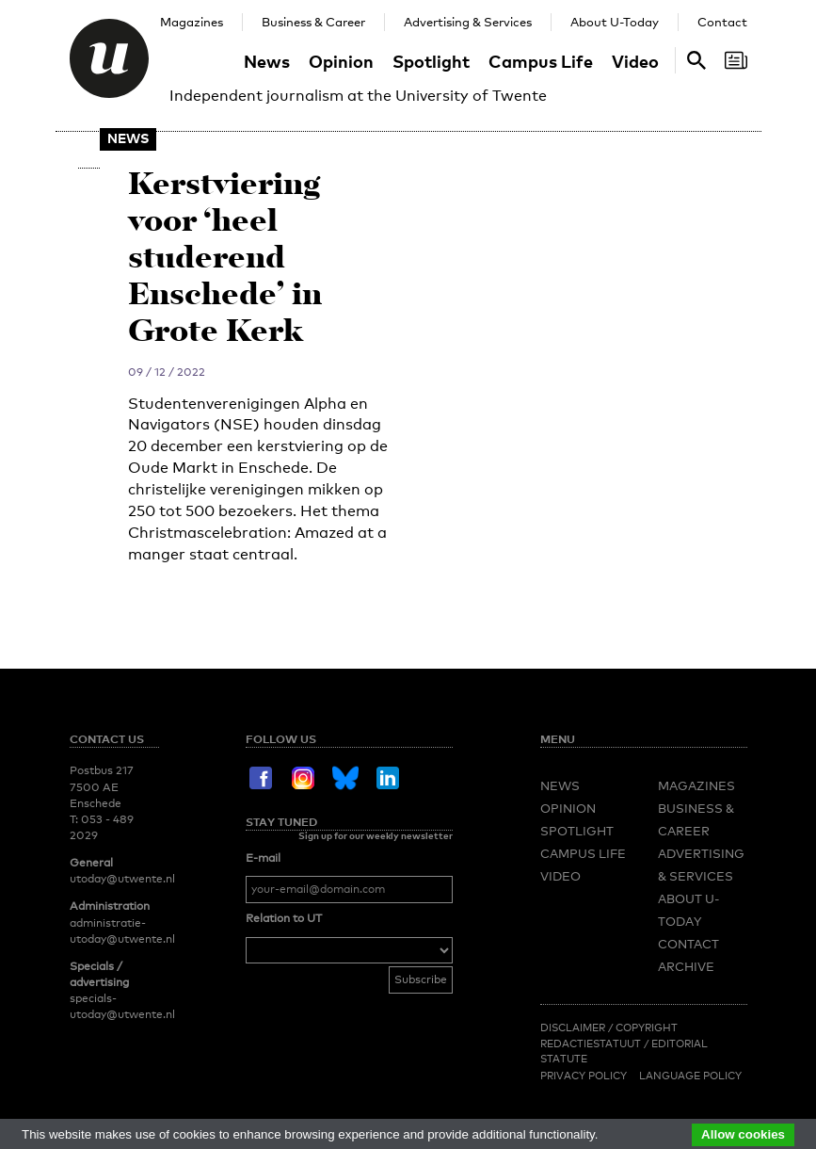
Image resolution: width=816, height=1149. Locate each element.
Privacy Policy (583, 1075)
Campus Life (540, 61)
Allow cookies (743, 1134)
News (267, 61)
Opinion (341, 61)
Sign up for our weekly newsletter (375, 835)
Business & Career (313, 21)
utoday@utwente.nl (122, 878)
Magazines (191, 21)
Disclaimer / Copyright (609, 1027)
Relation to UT (284, 918)
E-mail (263, 858)
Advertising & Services (468, 21)
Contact (722, 21)
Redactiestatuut (592, 1043)
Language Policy (690, 1075)
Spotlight (431, 61)
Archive (686, 966)
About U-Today (614, 21)
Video (635, 61)
